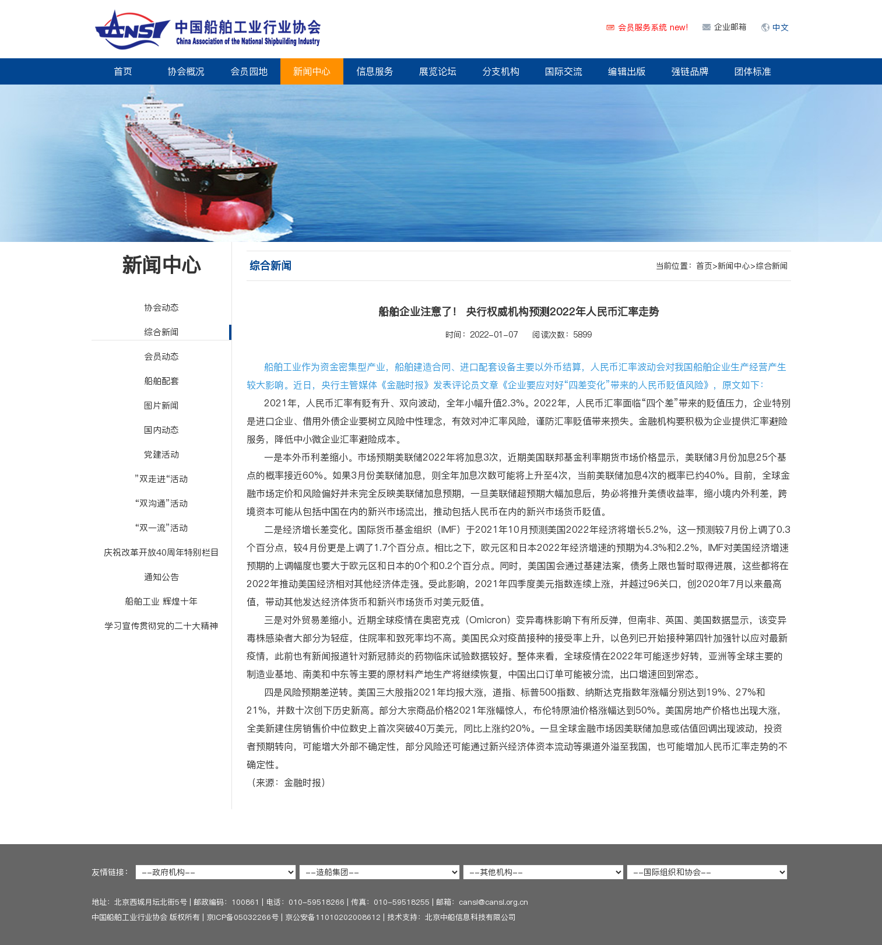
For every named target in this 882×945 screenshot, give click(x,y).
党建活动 (161, 454)
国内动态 (161, 430)
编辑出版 (626, 71)
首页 (123, 71)
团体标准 (752, 71)
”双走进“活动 (161, 479)
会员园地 (249, 71)
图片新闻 (161, 405)
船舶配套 (161, 381)
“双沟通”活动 (161, 503)
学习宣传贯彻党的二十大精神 (161, 626)
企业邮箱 (730, 27)
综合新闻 (161, 332)
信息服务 (374, 71)
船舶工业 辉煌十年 (161, 601)
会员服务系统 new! (653, 27)
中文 (780, 27)
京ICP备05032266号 (242, 917)
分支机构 (500, 71)
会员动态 (161, 356)
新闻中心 (312, 71)
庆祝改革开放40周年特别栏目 (161, 552)
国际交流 (563, 71)
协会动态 (161, 307)
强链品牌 (689, 71)
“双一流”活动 (161, 528)
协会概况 (186, 71)
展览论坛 (437, 71)
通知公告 (161, 577)
